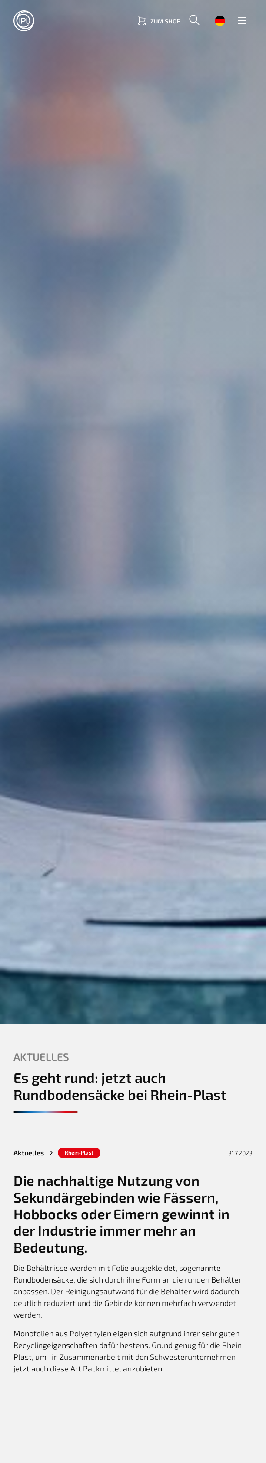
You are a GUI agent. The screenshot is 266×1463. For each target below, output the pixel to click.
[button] (194, 20)
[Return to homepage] (48, 20)
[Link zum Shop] (158, 21)
